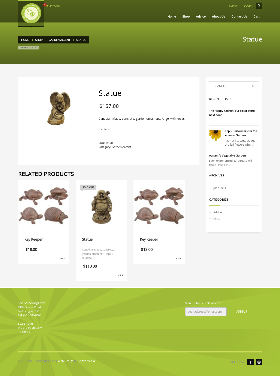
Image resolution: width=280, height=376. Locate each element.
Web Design (65, 361)
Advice (217, 212)
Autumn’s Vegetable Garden (227, 155)
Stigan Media (86, 361)
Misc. (216, 218)
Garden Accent (121, 147)
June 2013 (219, 188)
